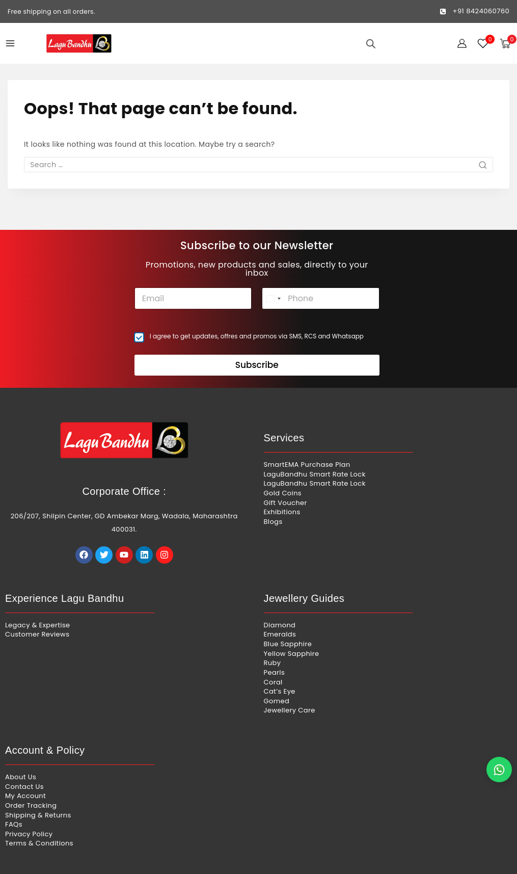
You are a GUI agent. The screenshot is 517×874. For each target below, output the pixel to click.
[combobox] (273, 278)
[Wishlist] (483, 43)
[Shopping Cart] (508, 43)
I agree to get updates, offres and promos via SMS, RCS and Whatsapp (257, 316)
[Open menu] (10, 43)
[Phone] (320, 278)
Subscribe (257, 345)
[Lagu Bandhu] (79, 43)
